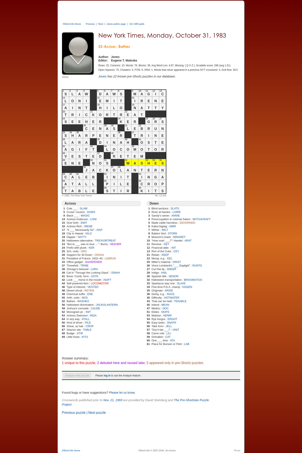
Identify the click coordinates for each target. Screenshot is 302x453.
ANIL (164, 272)
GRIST (177, 262)
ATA (172, 340)
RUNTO (197, 265)
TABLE (87, 329)
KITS (85, 336)
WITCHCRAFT (202, 219)
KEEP (165, 254)
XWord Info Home (72, 24)
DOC (166, 308)
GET (166, 244)
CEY (176, 251)
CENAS (99, 254)
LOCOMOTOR (100, 283)
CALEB (95, 308)
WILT (165, 229)
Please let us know (121, 392)
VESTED (92, 287)
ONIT (176, 329)
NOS (85, 297)
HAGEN (187, 287)
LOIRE (177, 212)
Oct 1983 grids (136, 24)
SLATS (175, 208)
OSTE (94, 276)
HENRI (167, 315)
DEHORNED (187, 222)
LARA (94, 269)
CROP (90, 326)
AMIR (172, 226)
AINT (99, 229)
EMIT (84, 222)
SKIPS (165, 311)
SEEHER (115, 244)
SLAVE (181, 283)
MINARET (179, 237)
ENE (90, 294)
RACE (170, 294)
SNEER (171, 269)
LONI (93, 219)
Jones (102, 76)
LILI (169, 333)
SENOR (173, 276)
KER (91, 247)
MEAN (165, 304)
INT (174, 247)
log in (107, 375)
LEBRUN (110, 258)
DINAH (115, 272)
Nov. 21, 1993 (112, 400)
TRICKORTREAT (105, 240)
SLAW (83, 208)
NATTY (82, 237)
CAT (168, 336)
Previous (90, 24)
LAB (186, 344)
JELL (169, 326)
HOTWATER (171, 297)
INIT (88, 311)
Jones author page (116, 24)
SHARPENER (93, 262)
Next (100, 24)
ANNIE (175, 215)
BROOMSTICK (193, 279)
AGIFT (107, 279)
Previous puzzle (74, 412)
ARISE (169, 290)
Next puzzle (97, 412)
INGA (93, 315)
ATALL (86, 319)
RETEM (89, 290)
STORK (172, 233)
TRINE (84, 265)
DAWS (91, 212)
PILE (88, 322)
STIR (80, 333)
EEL (169, 258)
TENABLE (180, 301)
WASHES (83, 301)
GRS (84, 251)
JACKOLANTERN (107, 304)
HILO (88, 233)
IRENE (88, 226)
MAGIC (85, 215)
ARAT (188, 240)
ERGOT (172, 319)
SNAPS (171, 322)
